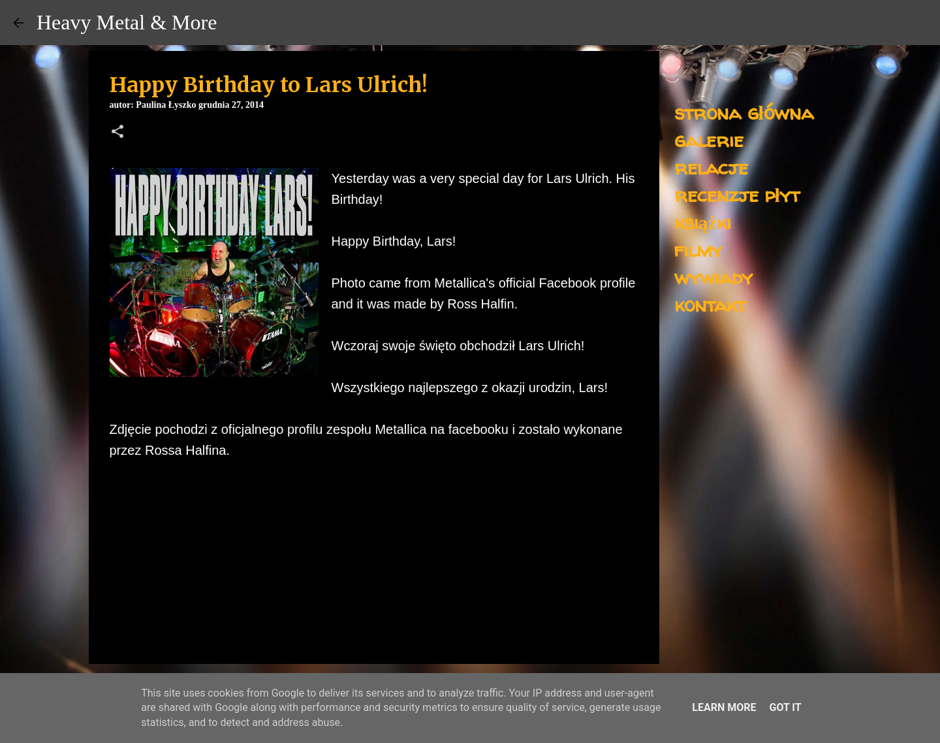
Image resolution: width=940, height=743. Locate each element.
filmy (698, 249)
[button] (117, 133)
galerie (709, 139)
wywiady (713, 276)
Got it (785, 707)
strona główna (743, 112)
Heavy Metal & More (127, 22)
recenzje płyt (737, 194)
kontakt (709, 304)
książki (702, 221)
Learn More (724, 707)
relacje (711, 167)
